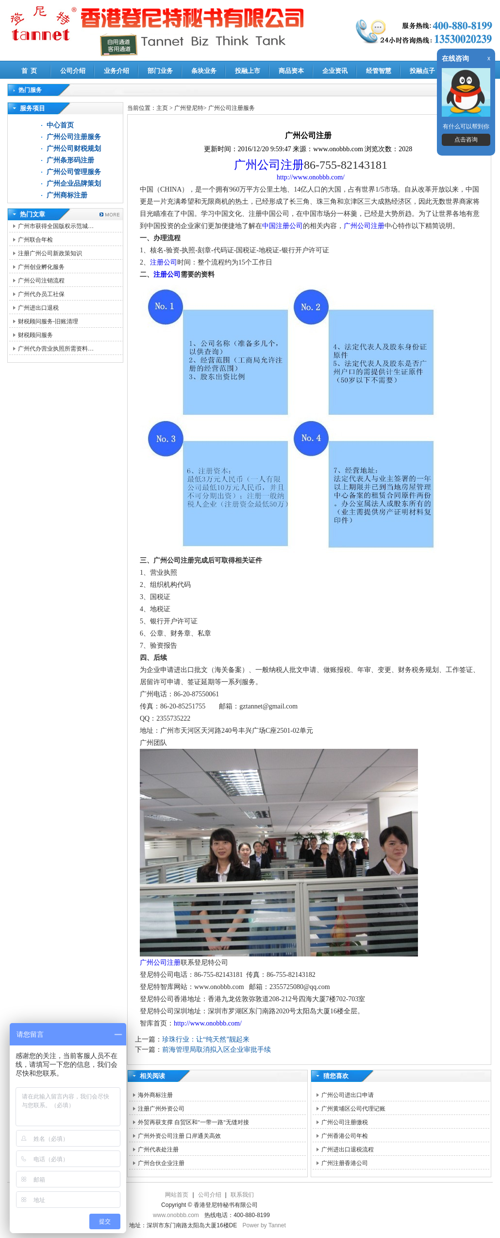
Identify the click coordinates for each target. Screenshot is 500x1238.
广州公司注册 (269, 165)
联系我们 (242, 1194)
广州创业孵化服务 (41, 267)
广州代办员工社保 (41, 294)
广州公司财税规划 (74, 148)
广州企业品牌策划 (74, 183)
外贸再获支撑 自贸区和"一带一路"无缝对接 (193, 1122)
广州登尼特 (188, 108)
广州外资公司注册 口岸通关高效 (179, 1135)
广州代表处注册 (158, 1149)
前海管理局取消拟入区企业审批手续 (216, 1049)
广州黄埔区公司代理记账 (353, 1108)
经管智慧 (378, 70)
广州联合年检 (35, 239)
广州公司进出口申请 (347, 1095)
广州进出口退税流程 (347, 1149)
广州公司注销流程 (41, 280)
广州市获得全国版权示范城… (56, 226)
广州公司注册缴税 (344, 1122)
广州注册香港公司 (344, 1163)
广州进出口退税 (38, 307)
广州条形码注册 (70, 160)
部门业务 (160, 70)
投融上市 (247, 70)
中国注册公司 (282, 226)
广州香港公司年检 (344, 1135)
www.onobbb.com (176, 1215)
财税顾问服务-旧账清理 (48, 321)
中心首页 (60, 125)
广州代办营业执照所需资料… (56, 348)
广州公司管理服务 (74, 172)
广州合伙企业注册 (161, 1163)
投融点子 (422, 70)
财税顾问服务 (35, 335)
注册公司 (163, 262)
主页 (162, 108)
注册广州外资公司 (161, 1108)
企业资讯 (335, 70)
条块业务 (204, 70)
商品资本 (291, 70)
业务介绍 (116, 70)
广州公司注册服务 (74, 137)
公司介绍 (72, 70)
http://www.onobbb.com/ (311, 177)
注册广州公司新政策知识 (50, 253)
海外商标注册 (155, 1095)
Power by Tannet (264, 1225)
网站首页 (176, 1194)
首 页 (29, 70)
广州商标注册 (67, 195)
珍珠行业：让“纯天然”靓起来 (206, 1039)
